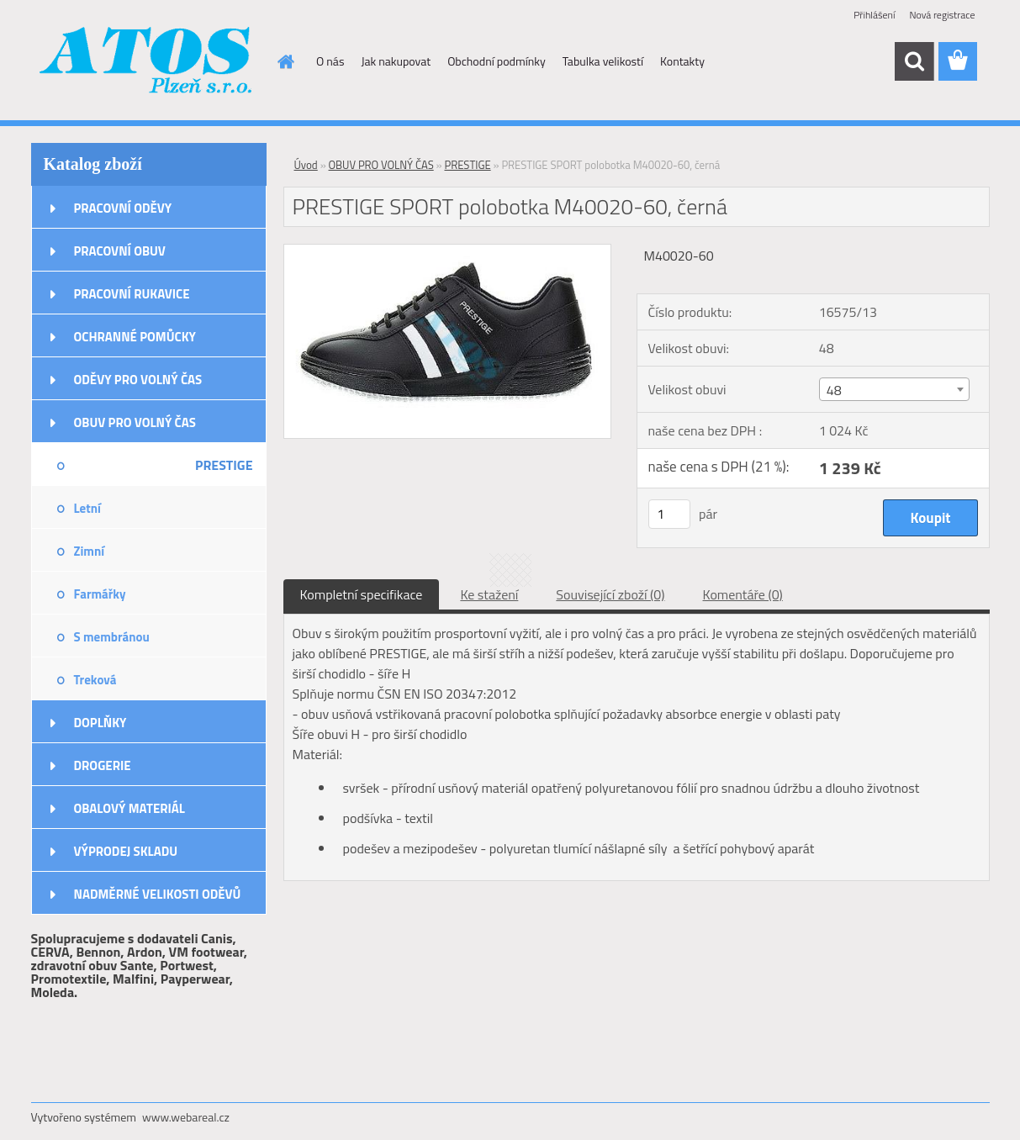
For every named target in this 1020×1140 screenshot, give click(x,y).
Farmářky (100, 594)
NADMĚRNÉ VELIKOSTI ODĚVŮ (157, 894)
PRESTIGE (224, 465)
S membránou (112, 637)
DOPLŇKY (100, 722)
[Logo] (146, 62)
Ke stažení (489, 594)
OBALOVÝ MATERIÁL (129, 808)
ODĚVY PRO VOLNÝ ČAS (138, 379)
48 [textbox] (834, 390)
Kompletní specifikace (361, 594)
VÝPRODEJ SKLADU (126, 851)
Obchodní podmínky (496, 61)
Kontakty (682, 61)
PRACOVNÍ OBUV (120, 251)
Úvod (306, 164)
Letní (87, 508)
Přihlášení (874, 15)
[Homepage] (284, 61)
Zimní (89, 551)
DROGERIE (102, 765)
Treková (95, 679)
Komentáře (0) (743, 594)
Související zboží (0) (610, 594)
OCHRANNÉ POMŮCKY (135, 336)
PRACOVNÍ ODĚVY (123, 208)
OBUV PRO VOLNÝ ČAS (135, 422)
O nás (330, 61)
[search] (914, 61)
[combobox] (894, 389)
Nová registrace (942, 15)
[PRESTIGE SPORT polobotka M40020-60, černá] (447, 251)
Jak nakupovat (396, 61)
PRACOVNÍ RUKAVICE (132, 293)
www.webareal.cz (186, 1117)
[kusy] (669, 514)
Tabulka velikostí (603, 61)
